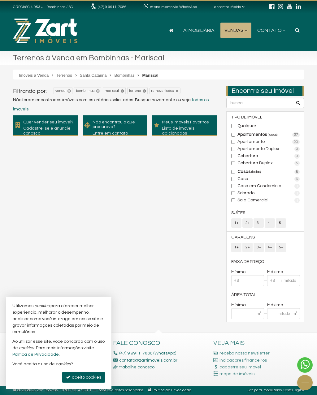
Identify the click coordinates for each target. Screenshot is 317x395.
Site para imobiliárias (265, 390)
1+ (236, 223)
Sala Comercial (268, 200)
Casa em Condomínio (268, 186)
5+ (281, 223)
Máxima (275, 305)
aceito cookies (83, 377)
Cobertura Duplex (268, 163)
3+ (259, 223)
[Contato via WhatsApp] (305, 365)
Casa (268, 179)
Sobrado (268, 193)
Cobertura (268, 156)
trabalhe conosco (136, 367)
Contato (271, 30)
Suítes (238, 213)
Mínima (238, 305)
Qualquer (246, 126)
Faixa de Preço (247, 262)
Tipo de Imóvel (246, 117)
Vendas (235, 30)
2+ (247, 223)
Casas (268, 172)
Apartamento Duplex (268, 149)
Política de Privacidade (172, 390)
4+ (270, 223)
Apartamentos (268, 134)
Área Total (243, 295)
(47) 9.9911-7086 (112, 7)
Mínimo (238, 272)
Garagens (243, 237)
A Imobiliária (199, 30)
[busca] (297, 30)
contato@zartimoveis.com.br (148, 360)
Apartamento (268, 142)
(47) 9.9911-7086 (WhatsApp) (147, 353)
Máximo (275, 272)
